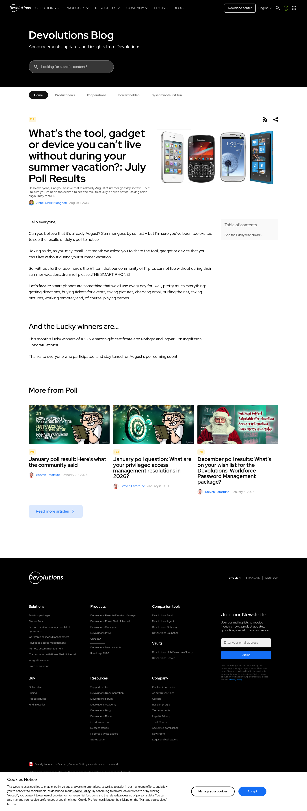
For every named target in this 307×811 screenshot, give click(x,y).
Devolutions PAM (100, 633)
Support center (99, 687)
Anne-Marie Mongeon (48, 202)
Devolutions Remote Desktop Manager (113, 615)
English (235, 578)
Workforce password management (49, 637)
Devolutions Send (162, 615)
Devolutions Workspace (104, 627)
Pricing (33, 693)
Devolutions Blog (71, 35)
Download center (240, 8)
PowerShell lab (129, 95)
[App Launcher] (294, 8)
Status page (97, 739)
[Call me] (286, 8)
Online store (36, 687)
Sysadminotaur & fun (167, 95)
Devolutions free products (105, 647)
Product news (65, 95)
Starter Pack (36, 621)
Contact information (164, 687)
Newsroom (158, 734)
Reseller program (162, 704)
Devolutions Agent (163, 621)
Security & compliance (165, 728)
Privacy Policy (235, 679)
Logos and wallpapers (165, 739)
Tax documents (161, 710)
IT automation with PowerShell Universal (52, 654)
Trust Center (159, 722)
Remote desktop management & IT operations (49, 629)
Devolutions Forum (101, 699)
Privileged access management (47, 643)
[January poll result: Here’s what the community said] (69, 424)
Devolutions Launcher (165, 633)
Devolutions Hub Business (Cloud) (172, 652)
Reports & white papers (104, 734)
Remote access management (46, 648)
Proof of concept (39, 666)
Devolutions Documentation (107, 693)
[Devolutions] (20, 8)
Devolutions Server (163, 658)
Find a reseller (37, 704)
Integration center (39, 660)
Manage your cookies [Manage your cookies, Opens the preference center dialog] (212, 802)
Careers (157, 699)
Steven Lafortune (45, 475)
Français (253, 578)
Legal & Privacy (161, 716)
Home (38, 95)
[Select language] (265, 8)
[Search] (278, 8)
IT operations (96, 95)
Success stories (99, 728)
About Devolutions (163, 693)
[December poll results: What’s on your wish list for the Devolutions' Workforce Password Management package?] (237, 424)
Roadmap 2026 (99, 653)
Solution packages (39, 615)
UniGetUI (95, 639)
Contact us (261, 778)
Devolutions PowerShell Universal (110, 621)
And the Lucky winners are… (244, 235)
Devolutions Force (101, 716)
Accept (252, 802)
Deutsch (271, 578)
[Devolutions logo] (46, 578)
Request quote (37, 699)
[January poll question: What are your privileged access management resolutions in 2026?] (153, 424)
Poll (32, 119)
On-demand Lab (100, 722)
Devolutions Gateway (164, 627)
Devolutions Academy (103, 704)
